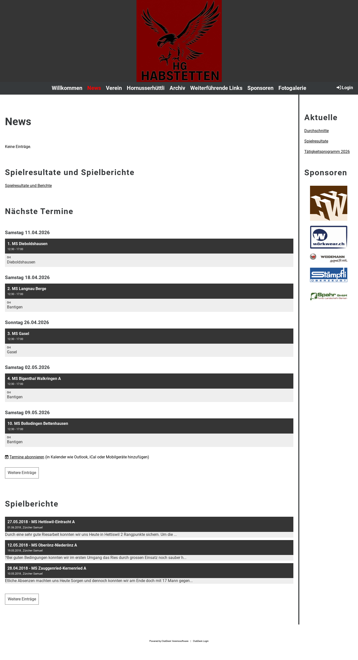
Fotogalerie (292, 88)
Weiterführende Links (216, 88)
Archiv (177, 88)
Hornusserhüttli (146, 88)
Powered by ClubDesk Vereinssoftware (168, 641)
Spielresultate (316, 141)
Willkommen (67, 88)
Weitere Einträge (22, 472)
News (94, 88)
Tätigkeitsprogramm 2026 (327, 151)
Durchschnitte (316, 130)
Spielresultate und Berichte (28, 185)
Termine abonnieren (26, 457)
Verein (114, 88)
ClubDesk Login (201, 641)
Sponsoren (260, 88)
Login (344, 87)
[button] (149, 253)
